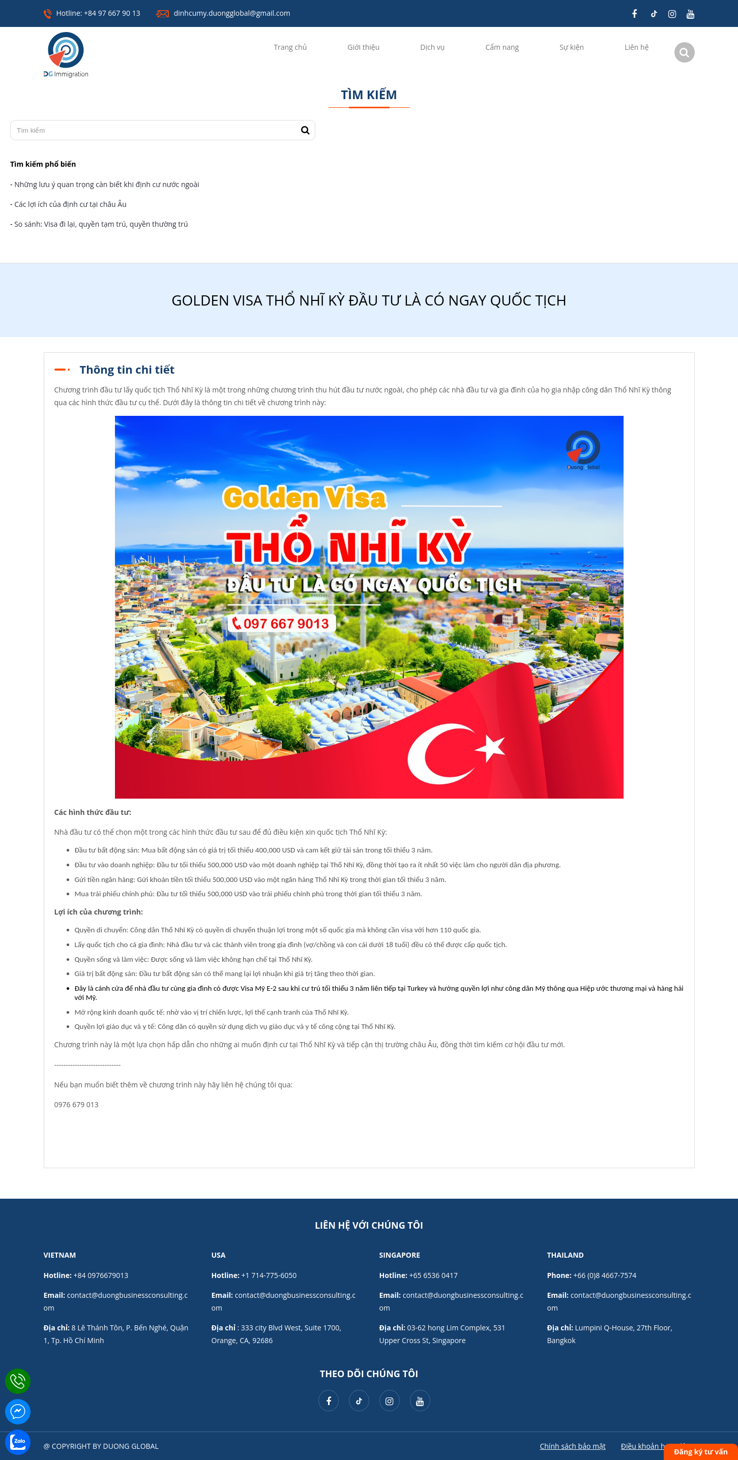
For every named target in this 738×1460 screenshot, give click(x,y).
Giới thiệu (363, 47)
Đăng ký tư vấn (701, 1451)
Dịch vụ (432, 47)
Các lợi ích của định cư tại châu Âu (70, 204)
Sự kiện (571, 47)
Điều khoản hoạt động (658, 1446)
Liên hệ (636, 47)
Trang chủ (290, 47)
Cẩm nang (502, 47)
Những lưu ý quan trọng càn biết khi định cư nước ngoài (106, 184)
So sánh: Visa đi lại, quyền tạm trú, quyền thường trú (102, 224)
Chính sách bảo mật (572, 1446)
